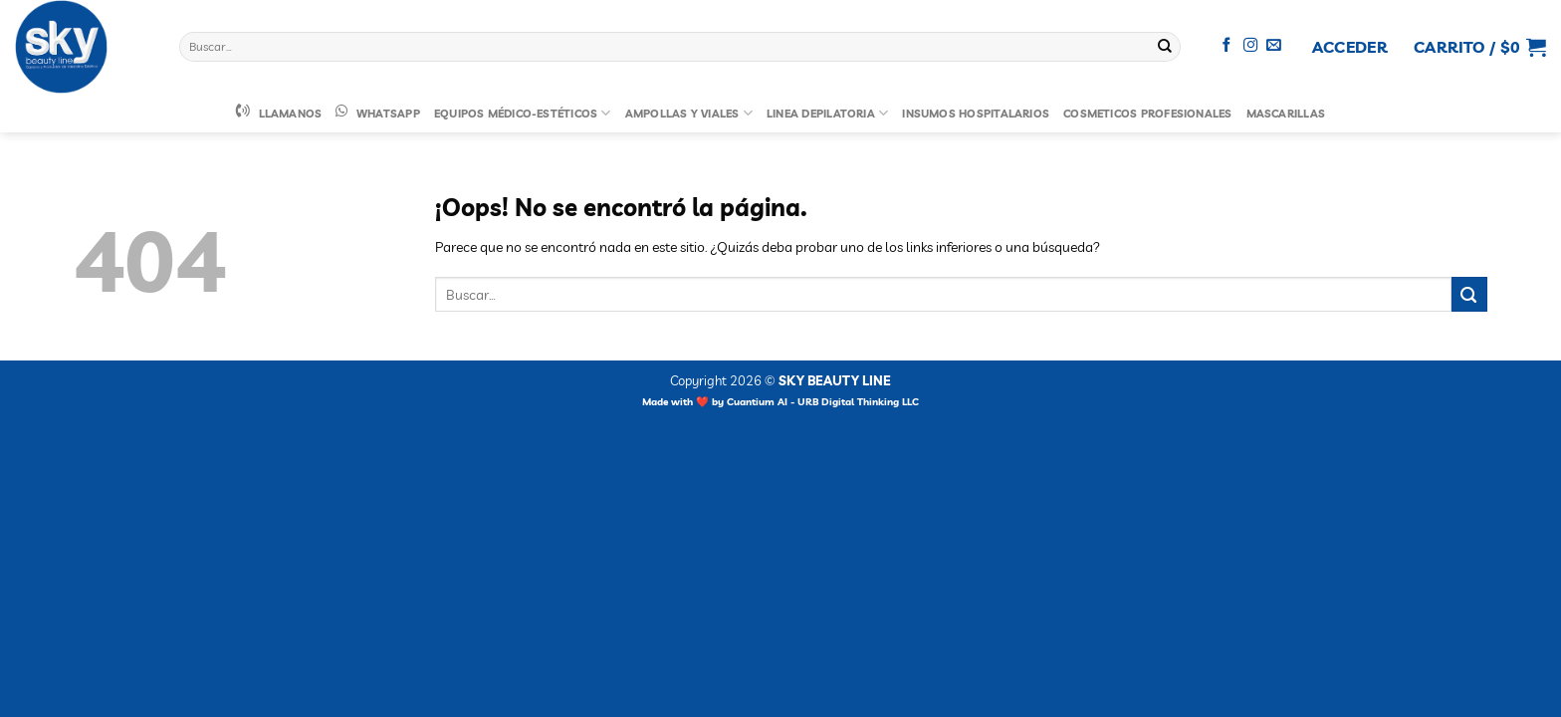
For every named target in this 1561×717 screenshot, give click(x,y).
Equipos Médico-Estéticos (522, 113)
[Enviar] (1165, 47)
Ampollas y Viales (689, 113)
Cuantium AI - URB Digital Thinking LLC (823, 401)
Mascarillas (1286, 113)
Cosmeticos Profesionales (1147, 113)
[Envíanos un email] (1273, 46)
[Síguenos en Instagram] (1250, 46)
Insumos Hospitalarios (975, 113)
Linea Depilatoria (827, 113)
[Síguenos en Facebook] (1227, 46)
